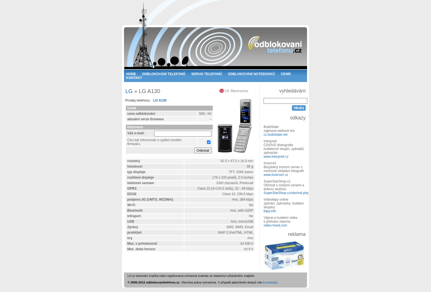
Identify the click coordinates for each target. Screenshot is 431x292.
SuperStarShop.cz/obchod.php (286, 193)
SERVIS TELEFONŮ (206, 74)
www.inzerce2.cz (276, 175)
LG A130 (159, 100)
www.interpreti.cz (276, 157)
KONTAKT (134, 78)
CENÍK (286, 74)
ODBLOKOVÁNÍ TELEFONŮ (163, 74)
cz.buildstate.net (276, 135)
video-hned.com (275, 225)
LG (129, 91)
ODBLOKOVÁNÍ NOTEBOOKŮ (251, 74)
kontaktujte (270, 282)
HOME (131, 74)
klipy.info (270, 211)
